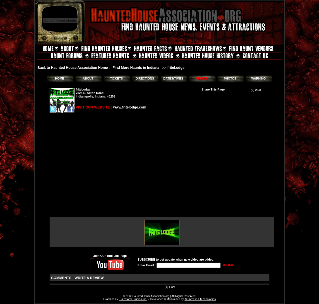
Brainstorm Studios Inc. (133, 299)
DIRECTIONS (145, 78)
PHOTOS (230, 78)
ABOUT (88, 78)
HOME (59, 78)
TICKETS (116, 78)
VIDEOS (201, 78)
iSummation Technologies (200, 299)
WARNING (258, 78)
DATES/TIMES (173, 78)
